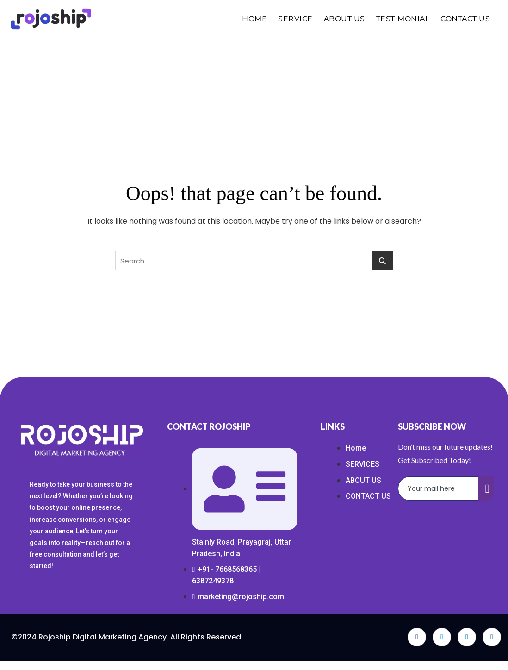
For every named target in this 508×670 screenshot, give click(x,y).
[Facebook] (417, 637)
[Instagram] (492, 637)
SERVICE (295, 18)
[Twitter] (442, 637)
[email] (438, 488)
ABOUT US (344, 18)
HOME (254, 18)
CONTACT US (465, 18)
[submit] (486, 489)
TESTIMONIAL (403, 18)
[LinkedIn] (467, 637)
